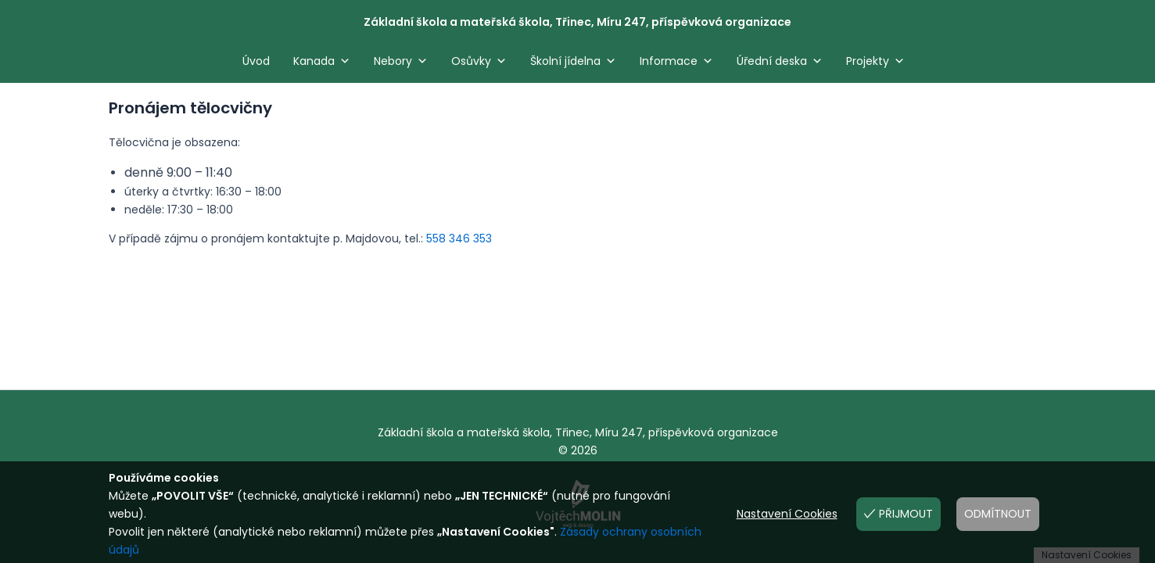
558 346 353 (459, 238)
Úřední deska (780, 61)
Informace (676, 61)
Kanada (321, 61)
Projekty (875, 61)
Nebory (401, 61)
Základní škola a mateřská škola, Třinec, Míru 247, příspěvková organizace (577, 22)
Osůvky (479, 61)
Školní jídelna (573, 61)
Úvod (256, 61)
